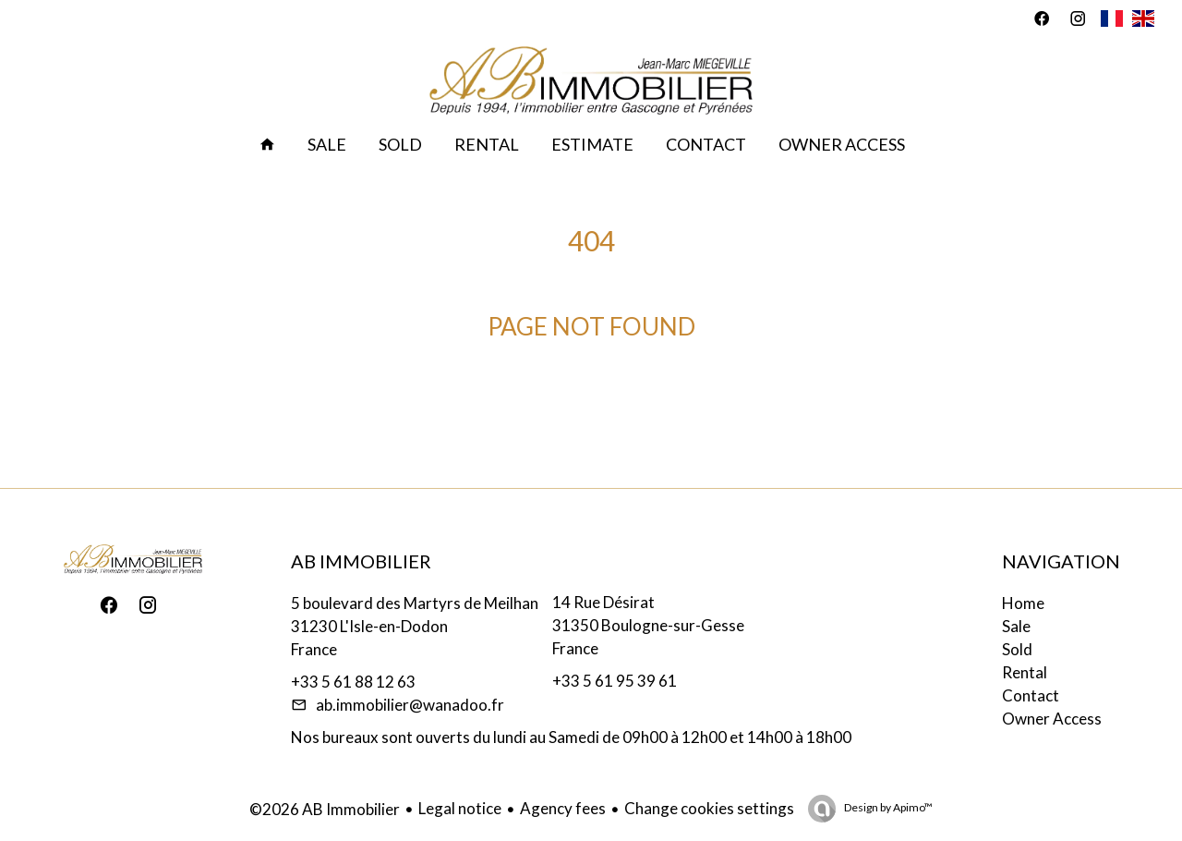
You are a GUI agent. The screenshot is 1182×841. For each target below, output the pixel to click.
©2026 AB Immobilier (324, 809)
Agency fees (563, 808)
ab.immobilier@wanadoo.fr (410, 704)
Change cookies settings (709, 808)
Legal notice (459, 808)
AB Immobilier (361, 561)
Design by (887, 807)
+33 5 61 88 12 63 (353, 681)
